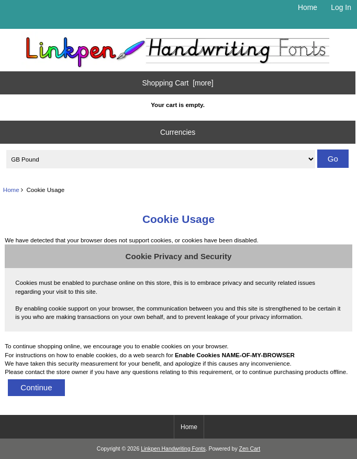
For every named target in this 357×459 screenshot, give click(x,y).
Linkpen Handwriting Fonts (173, 449)
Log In (341, 7)
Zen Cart (250, 449)
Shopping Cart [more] (178, 83)
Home (307, 7)
